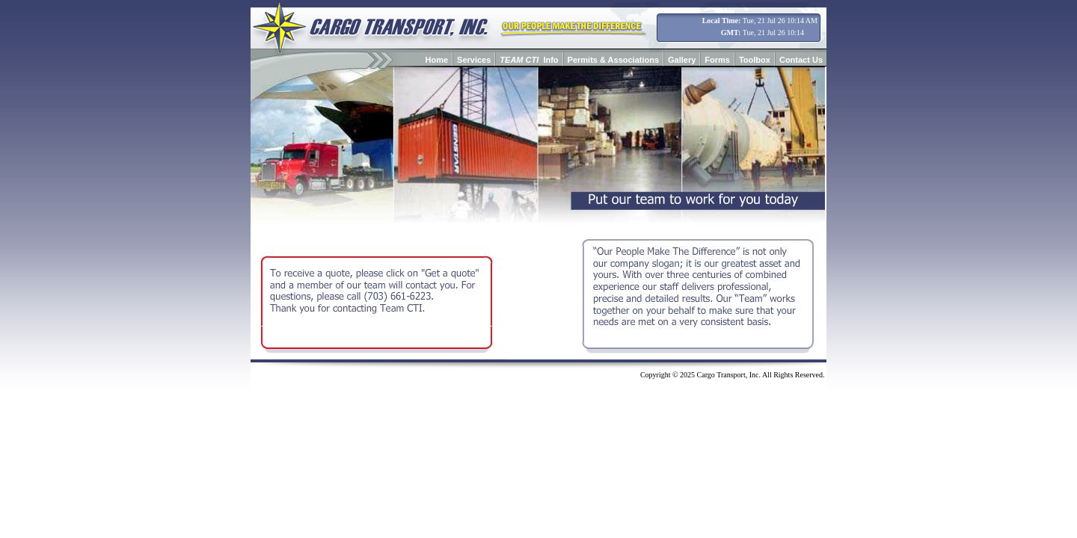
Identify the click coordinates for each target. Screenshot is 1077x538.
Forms (717, 59)
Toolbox (754, 59)
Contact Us (801, 59)
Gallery (682, 59)
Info (529, 59)
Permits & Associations (613, 59)
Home (437, 59)
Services (474, 59)
